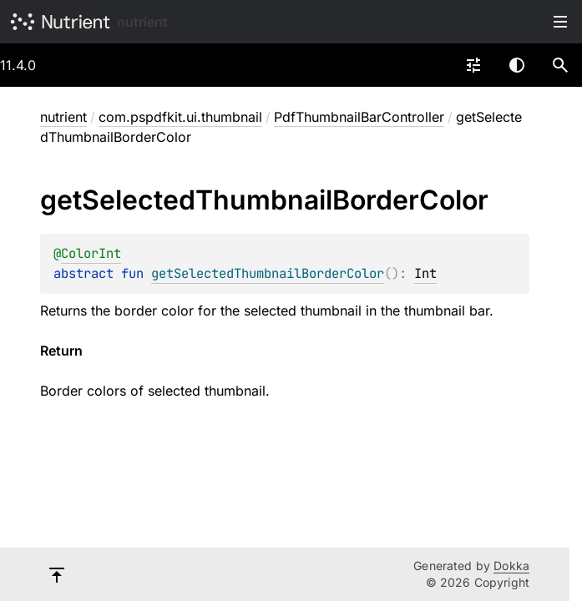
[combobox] (473, 65)
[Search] (560, 65)
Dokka (511, 565)
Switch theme (517, 65)
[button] (560, 65)
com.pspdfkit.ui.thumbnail (180, 117)
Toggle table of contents (560, 21)
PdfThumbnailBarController (359, 117)
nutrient (142, 21)
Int (425, 273)
